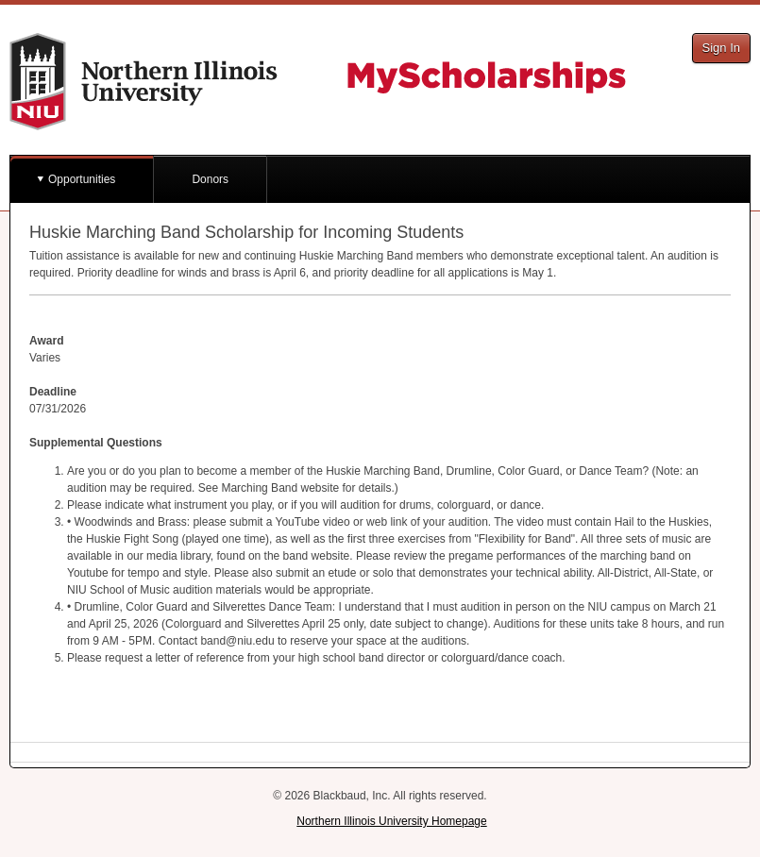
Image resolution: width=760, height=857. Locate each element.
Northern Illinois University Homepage (391, 821)
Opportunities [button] (81, 179)
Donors (210, 179)
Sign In (721, 48)
